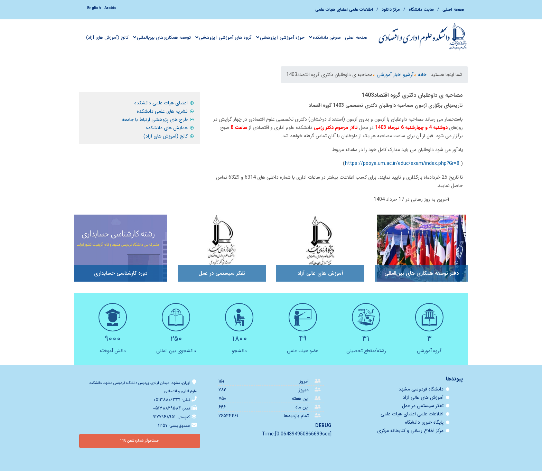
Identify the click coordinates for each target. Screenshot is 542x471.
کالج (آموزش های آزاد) (165, 136)
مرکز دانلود (391, 9)
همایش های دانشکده (167, 128)
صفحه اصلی (453, 9)
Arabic (110, 8)
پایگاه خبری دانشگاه (424, 422)
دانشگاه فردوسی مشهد (421, 389)
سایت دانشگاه (421, 9)
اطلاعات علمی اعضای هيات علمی (344, 9)
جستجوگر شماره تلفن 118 (139, 441)
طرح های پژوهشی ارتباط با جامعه (155, 119)
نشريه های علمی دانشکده (162, 111)
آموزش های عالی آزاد (423, 397)
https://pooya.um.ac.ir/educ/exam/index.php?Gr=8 (402, 163)
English (94, 8)
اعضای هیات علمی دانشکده (161, 103)
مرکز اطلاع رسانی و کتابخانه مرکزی (410, 430)
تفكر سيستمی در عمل (422, 405)
